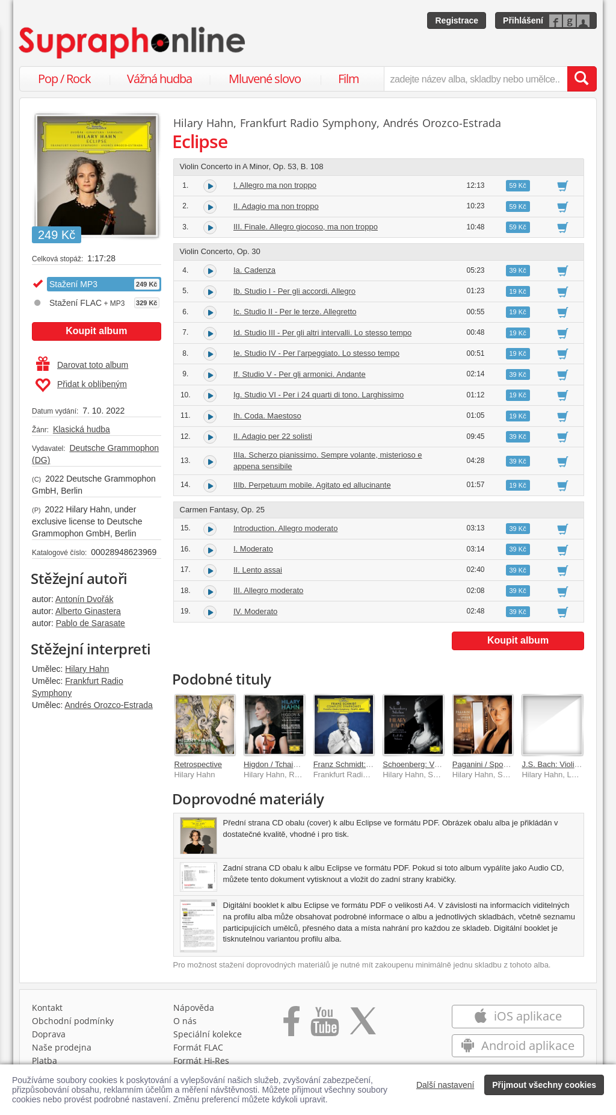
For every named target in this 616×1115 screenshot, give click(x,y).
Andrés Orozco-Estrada (108, 705)
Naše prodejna (61, 1047)
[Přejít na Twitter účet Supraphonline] (363, 1025)
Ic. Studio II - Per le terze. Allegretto (294, 311)
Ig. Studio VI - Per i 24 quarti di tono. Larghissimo (318, 394)
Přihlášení (523, 20)
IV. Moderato (255, 611)
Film (348, 78)
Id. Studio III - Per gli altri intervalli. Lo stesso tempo (322, 332)
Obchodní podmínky (73, 1020)
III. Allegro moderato (268, 590)
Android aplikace (517, 1045)
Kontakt (47, 1007)
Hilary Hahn (87, 669)
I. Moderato (253, 548)
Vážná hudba (159, 78)
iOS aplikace (517, 1016)
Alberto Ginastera (88, 611)
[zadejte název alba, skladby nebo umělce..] (475, 79)
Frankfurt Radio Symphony (308, 123)
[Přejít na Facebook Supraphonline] (291, 1025)
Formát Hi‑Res (201, 1060)
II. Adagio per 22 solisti (272, 436)
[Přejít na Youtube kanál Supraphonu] (324, 1025)
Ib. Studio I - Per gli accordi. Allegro (294, 291)
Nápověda (193, 1007)
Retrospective (198, 764)
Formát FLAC (198, 1047)
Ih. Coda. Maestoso (267, 415)
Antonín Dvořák (84, 599)
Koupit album (96, 331)
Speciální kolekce (207, 1034)
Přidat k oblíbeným (81, 385)
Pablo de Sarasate (90, 623)
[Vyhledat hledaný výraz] (582, 79)
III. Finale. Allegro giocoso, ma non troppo (305, 226)
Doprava (49, 1034)
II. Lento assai (257, 569)
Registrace (456, 20)
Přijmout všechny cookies (544, 1085)
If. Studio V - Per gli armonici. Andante (299, 374)
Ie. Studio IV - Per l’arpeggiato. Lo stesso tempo (316, 353)
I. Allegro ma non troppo (274, 185)
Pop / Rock (64, 78)
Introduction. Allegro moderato (285, 528)
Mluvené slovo (265, 78)
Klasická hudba (81, 429)
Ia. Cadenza (254, 270)
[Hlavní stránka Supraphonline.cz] (133, 42)
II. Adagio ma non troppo (276, 206)
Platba (44, 1060)
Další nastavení (445, 1085)
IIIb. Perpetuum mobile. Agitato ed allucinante (312, 484)
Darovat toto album (82, 365)
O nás (185, 1020)
